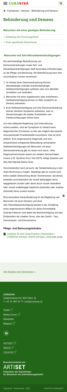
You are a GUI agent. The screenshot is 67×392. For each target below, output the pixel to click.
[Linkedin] (6, 333)
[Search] (61, 3)
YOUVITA (9, 352)
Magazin (9, 323)
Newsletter (8, 319)
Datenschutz (19, 388)
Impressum (7, 388)
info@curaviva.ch (33, 301)
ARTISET (9, 343)
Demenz (25, 11)
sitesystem (59, 388)
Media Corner (11, 314)
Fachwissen (13, 11)
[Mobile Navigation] (5, 3)
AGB (28, 388)
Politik (8, 309)
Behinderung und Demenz (45, 11)
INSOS (8, 347)
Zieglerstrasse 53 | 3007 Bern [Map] (19, 298)
